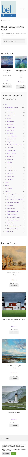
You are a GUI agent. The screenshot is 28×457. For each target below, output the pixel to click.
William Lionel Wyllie (12, 228)
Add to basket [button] (7, 86)
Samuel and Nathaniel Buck (14, 226)
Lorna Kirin (10, 147)
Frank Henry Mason (12, 214)
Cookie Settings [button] (6, 453)
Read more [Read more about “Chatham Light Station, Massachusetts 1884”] (14, 332)
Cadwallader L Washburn (13, 202)
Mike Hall (9, 165)
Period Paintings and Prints (12, 194)
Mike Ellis (9, 162)
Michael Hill (10, 159)
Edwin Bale (10, 205)
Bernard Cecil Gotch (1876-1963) (15, 199)
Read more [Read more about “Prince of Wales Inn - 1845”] (14, 285)
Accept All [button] (13, 453)
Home (4, 20)
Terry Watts (10, 179)
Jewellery (7, 185)
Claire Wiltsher (11, 127)
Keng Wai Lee (10, 142)
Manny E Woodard (11, 153)
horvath (7, 182)
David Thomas (10, 130)
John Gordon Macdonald (13, 220)
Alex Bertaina (10, 110)
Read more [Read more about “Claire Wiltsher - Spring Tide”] (14, 378)
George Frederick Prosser (13, 217)
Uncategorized (9, 231)
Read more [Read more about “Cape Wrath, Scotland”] (14, 425)
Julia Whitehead (11, 139)
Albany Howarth (11, 197)
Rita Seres (9, 188)
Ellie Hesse (10, 133)
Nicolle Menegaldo (12, 171)
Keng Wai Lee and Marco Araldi (14, 144)
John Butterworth (11, 136)
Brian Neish (10, 124)
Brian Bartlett (10, 121)
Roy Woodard (10, 176)
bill (6, 104)
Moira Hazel (10, 168)
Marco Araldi (10, 156)
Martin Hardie (10, 223)
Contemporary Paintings (11, 107)
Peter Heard (10, 173)
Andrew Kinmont (11, 113)
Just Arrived (8, 191)
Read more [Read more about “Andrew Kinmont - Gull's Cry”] (21, 87)
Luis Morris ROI (11, 150)
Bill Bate (9, 118)
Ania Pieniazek (10, 116)
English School (11, 208)
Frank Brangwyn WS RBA (13, 211)
